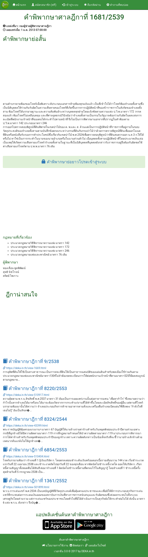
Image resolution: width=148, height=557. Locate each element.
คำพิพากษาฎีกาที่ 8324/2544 (35, 419)
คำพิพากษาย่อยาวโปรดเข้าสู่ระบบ (74, 162)
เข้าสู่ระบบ (70, 4)
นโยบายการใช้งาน (55, 545)
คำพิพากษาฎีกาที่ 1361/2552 (35, 480)
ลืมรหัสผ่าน (92, 4)
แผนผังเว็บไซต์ (95, 545)
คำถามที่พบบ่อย (117, 4)
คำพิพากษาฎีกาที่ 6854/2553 (35, 450)
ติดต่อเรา (77, 545)
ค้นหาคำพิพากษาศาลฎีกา (74, 539)
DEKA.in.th (87, 551)
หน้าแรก (21, 4)
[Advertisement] (74, 71)
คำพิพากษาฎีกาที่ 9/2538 (31, 361)
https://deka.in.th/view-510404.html (26, 456)
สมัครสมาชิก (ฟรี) (44, 4)
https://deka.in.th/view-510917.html (26, 394)
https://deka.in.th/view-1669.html (24, 368)
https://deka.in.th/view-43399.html (25, 425)
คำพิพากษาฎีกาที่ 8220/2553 (35, 388)
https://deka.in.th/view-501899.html (26, 487)
